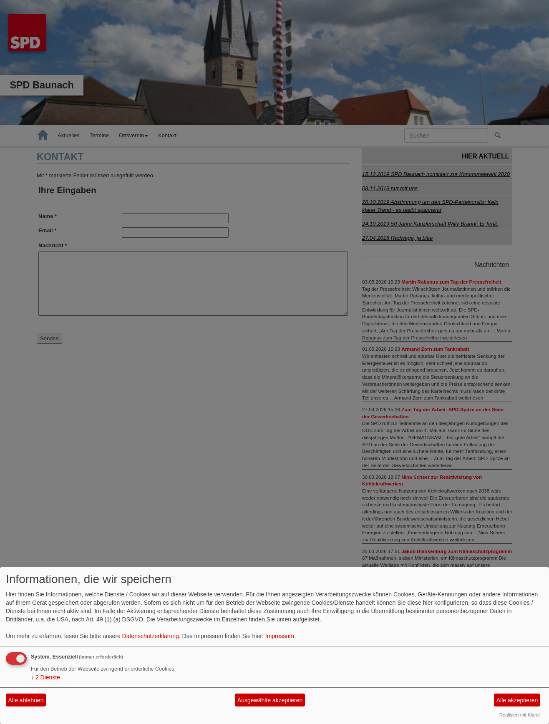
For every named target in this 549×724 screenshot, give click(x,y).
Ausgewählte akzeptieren (269, 700)
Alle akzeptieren (517, 700)
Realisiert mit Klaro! (519, 714)
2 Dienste (45, 677)
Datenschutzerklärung (150, 636)
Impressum (279, 636)
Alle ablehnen (26, 700)
